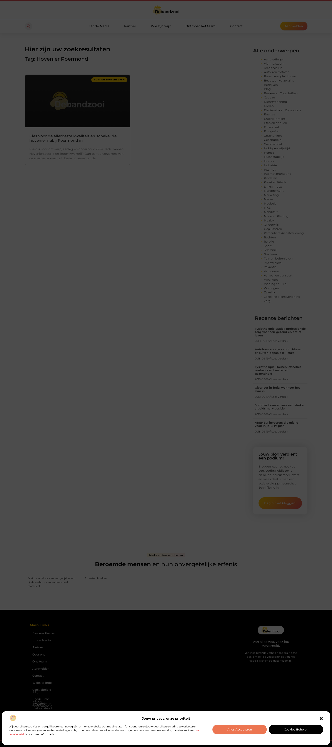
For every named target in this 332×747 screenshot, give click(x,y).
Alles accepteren (239, 729)
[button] (321, 718)
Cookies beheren (296, 729)
